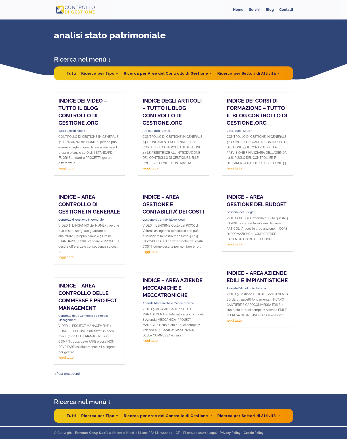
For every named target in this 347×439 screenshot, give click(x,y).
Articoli (147, 130)
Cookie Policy (254, 433)
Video (81, 130)
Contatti (286, 10)
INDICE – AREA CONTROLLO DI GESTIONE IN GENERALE (89, 204)
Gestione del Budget (241, 212)
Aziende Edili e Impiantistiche (246, 288)
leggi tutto (65, 168)
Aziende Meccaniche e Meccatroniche (168, 303)
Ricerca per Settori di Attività (246, 73)
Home (238, 10)
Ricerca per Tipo (97, 73)
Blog (270, 10)
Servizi (254, 10)
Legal (212, 433)
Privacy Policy (230, 433)
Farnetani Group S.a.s (90, 433)
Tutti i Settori (67, 130)
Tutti (71, 73)
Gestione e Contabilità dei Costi (164, 219)
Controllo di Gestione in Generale (81, 219)
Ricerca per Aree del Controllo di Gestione (166, 73)
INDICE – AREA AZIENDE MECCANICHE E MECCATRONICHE (172, 287)
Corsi (230, 130)
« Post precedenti (67, 373)
